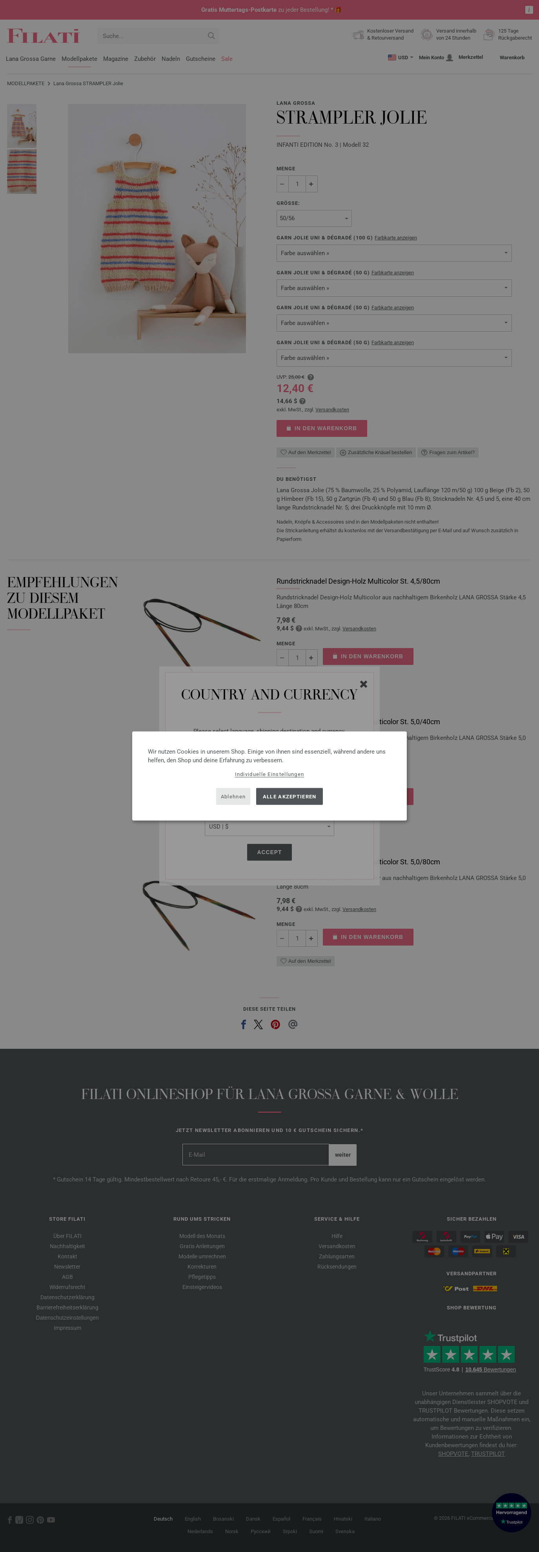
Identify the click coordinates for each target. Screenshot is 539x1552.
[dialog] (269, 776)
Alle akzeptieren (290, 796)
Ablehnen (233, 796)
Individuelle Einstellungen (269, 774)
